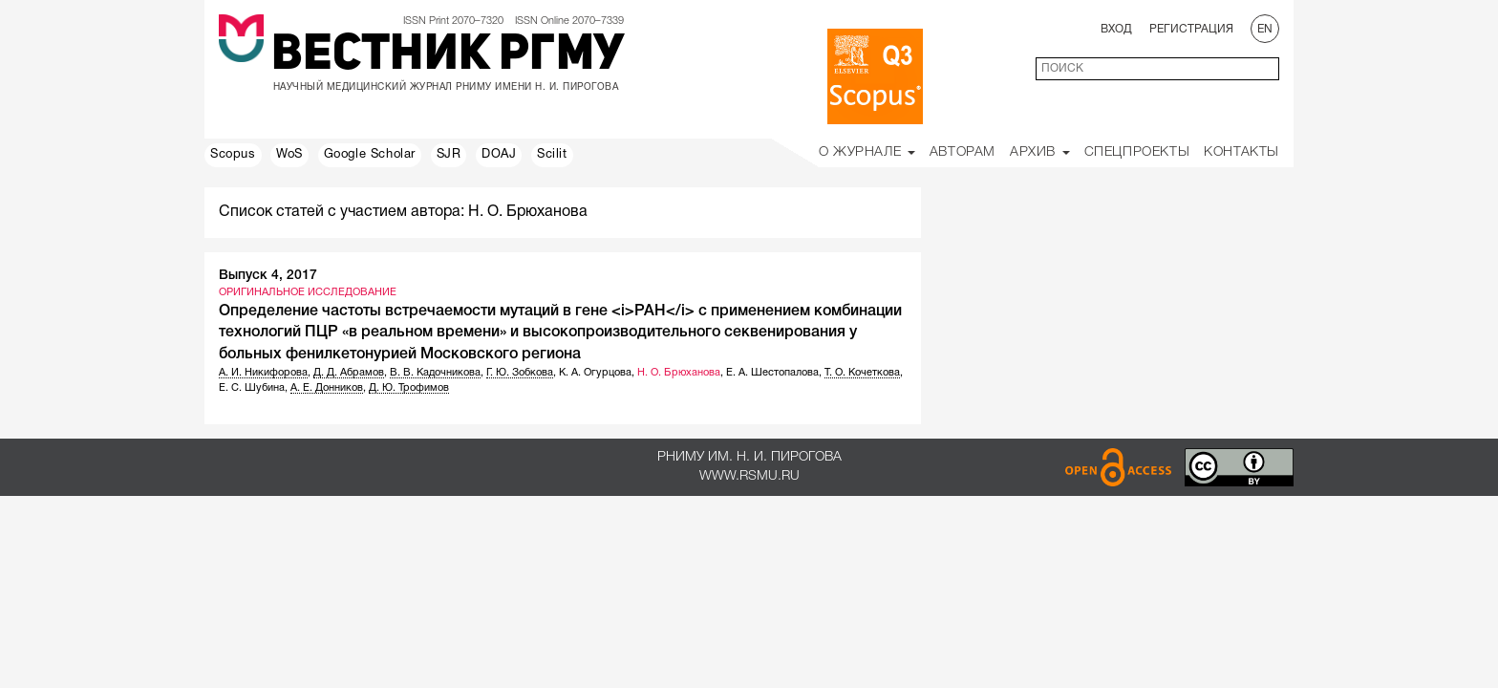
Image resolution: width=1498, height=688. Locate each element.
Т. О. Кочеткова (862, 372)
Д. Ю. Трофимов (409, 388)
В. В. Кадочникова (435, 372)
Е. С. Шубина (252, 388)
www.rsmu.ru (749, 476)
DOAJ (499, 155)
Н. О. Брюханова (678, 372)
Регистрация (1191, 29)
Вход (1116, 29)
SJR (449, 155)
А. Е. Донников (326, 388)
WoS (289, 155)
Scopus (233, 155)
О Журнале (867, 152)
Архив (1040, 152)
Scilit (552, 155)
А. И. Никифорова (263, 372)
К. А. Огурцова (595, 372)
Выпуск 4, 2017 (268, 275)
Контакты (1241, 152)
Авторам (962, 152)
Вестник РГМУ (447, 56)
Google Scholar (370, 155)
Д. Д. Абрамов (348, 372)
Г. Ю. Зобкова (519, 372)
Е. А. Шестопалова (772, 372)
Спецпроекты (1137, 152)
